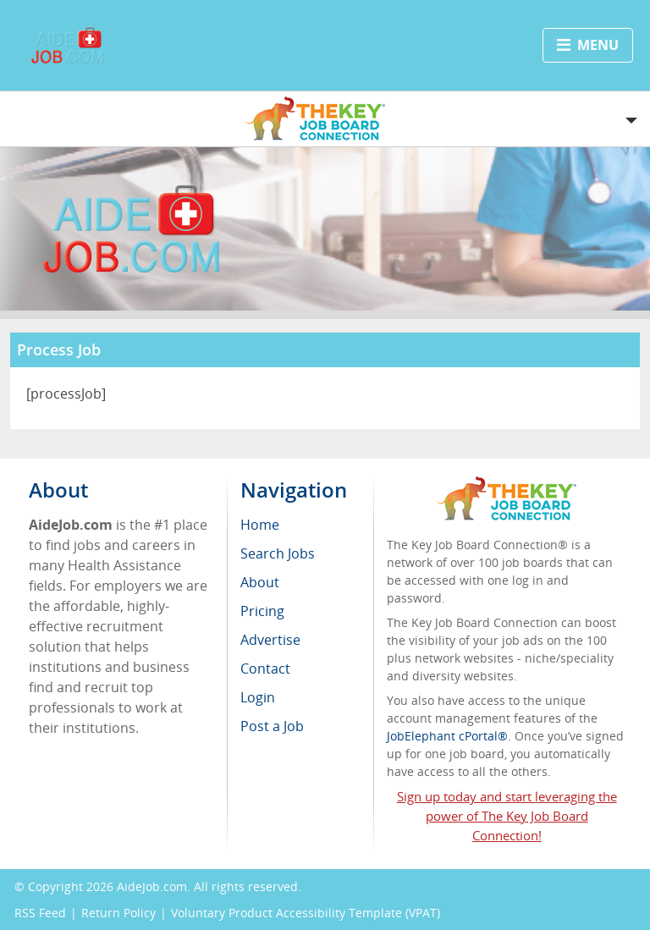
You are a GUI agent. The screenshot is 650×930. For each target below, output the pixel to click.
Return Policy (118, 913)
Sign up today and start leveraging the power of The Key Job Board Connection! (507, 816)
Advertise (270, 639)
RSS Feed (40, 913)
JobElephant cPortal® (447, 736)
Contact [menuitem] (265, 668)
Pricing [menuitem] (262, 611)
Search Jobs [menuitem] (277, 553)
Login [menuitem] (257, 697)
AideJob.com (152, 886)
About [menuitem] (259, 582)
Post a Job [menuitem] (272, 726)
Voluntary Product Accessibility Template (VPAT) (305, 913)
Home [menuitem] (259, 524)
